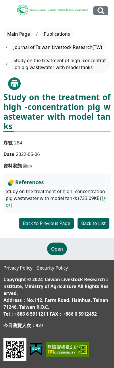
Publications (57, 34)
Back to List (93, 223)
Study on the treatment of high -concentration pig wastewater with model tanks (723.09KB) (56, 198)
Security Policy (52, 268)
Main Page (18, 34)
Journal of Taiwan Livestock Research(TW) (57, 47)
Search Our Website (100, 10)
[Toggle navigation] (9, 11)
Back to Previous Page (46, 223)
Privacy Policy (17, 268)
